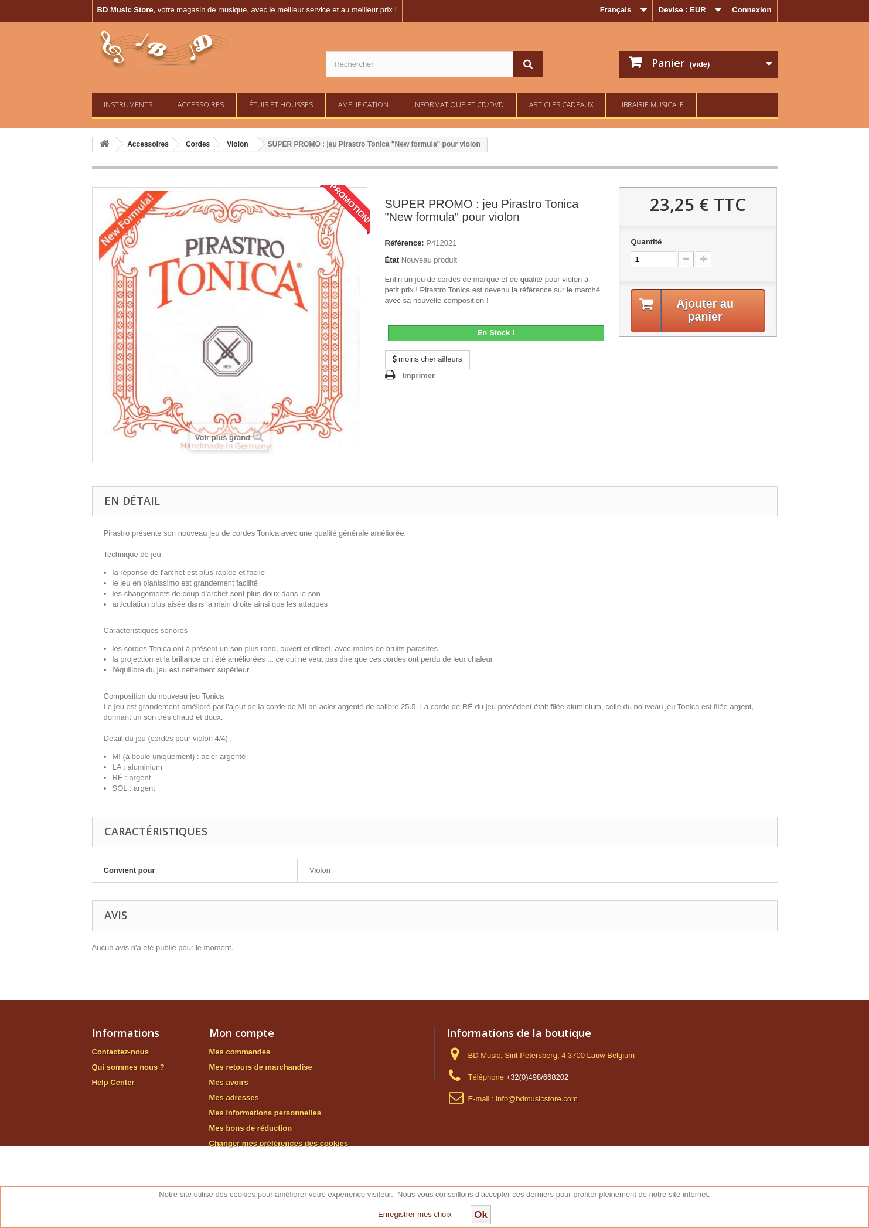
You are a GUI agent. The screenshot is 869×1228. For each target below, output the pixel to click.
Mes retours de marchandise (260, 1067)
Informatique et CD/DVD (458, 105)
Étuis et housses (281, 105)
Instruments (128, 105)
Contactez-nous (120, 1051)
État (392, 260)
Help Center (113, 1082)
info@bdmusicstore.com (537, 1098)
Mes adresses (234, 1097)
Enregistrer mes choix (415, 1214)
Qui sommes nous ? (128, 1067)
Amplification (363, 105)
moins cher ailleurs (427, 359)
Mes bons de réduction (250, 1128)
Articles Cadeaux (561, 105)
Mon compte (241, 1033)
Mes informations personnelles (265, 1112)
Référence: (404, 243)
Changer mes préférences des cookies (279, 1143)
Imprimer (419, 375)
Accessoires (201, 105)
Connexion (751, 9)
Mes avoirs (228, 1082)
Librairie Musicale (651, 105)
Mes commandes (240, 1051)
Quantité (646, 241)
